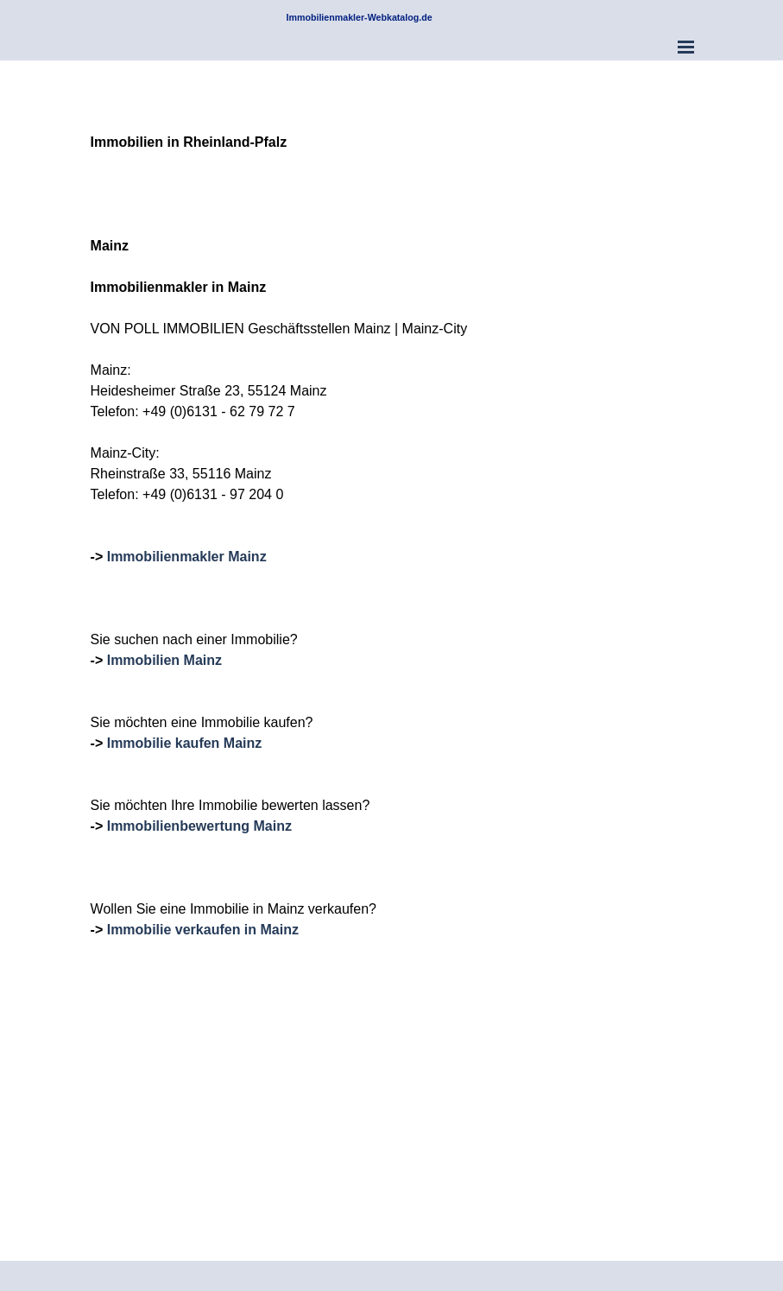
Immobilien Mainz (164, 660)
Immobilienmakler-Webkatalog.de (360, 17)
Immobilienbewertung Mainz (199, 826)
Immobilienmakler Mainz (187, 556)
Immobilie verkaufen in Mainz (203, 929)
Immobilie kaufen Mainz (184, 743)
